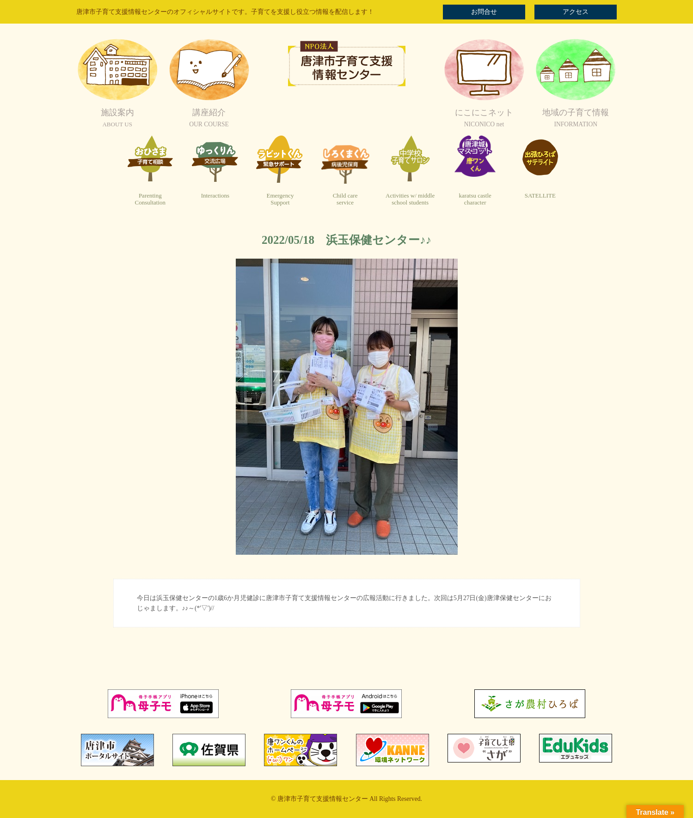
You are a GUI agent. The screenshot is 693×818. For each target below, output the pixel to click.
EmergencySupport (280, 199)
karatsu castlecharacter (475, 199)
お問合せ (484, 11)
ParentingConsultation (150, 199)
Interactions (215, 195)
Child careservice (345, 199)
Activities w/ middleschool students (410, 199)
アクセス (576, 11)
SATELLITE (540, 195)
